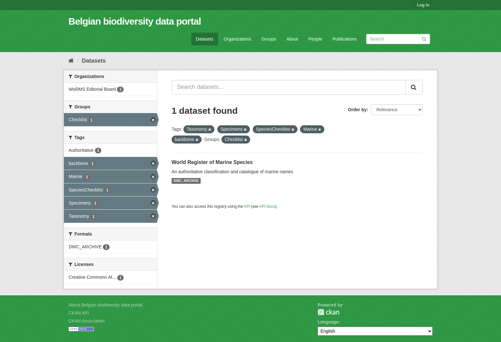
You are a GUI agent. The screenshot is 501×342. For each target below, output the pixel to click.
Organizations (237, 39)
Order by (357, 109)
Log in (423, 5)
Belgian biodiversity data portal (134, 21)
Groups (268, 39)
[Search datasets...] (289, 87)
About (292, 39)
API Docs (267, 206)
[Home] (71, 61)
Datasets (204, 39)
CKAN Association (86, 320)
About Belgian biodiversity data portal (105, 304)
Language (328, 321)
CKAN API (78, 312)
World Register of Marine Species (212, 162)
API (247, 206)
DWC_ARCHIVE (185, 181)
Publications (345, 39)
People (315, 39)
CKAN (328, 312)
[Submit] (424, 38)
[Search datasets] (398, 39)
